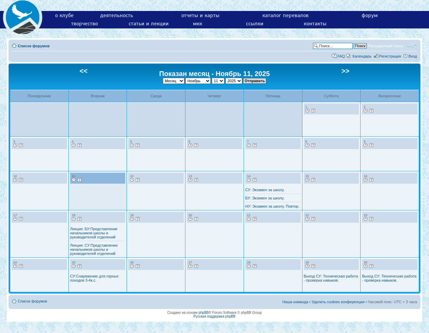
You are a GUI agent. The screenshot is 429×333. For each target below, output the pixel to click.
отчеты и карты (200, 15)
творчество (84, 23)
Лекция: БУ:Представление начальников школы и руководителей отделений (94, 233)
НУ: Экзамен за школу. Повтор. (272, 206)
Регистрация (390, 56)
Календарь (362, 56)
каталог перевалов (285, 15)
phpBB (203, 312)
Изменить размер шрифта (412, 45)
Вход (412, 56)
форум (370, 15)
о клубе (64, 15)
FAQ (341, 56)
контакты (315, 23)
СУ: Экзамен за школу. (265, 190)
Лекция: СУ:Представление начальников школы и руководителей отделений (94, 249)
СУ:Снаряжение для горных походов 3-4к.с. (94, 278)
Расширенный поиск (385, 46)
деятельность (116, 15)
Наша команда (295, 302)
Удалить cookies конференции (338, 302)
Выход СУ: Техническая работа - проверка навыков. (331, 278)
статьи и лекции (149, 23)
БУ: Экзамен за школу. (264, 198)
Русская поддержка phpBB (214, 316)
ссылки (254, 23)
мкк (197, 23)
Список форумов (34, 46)
